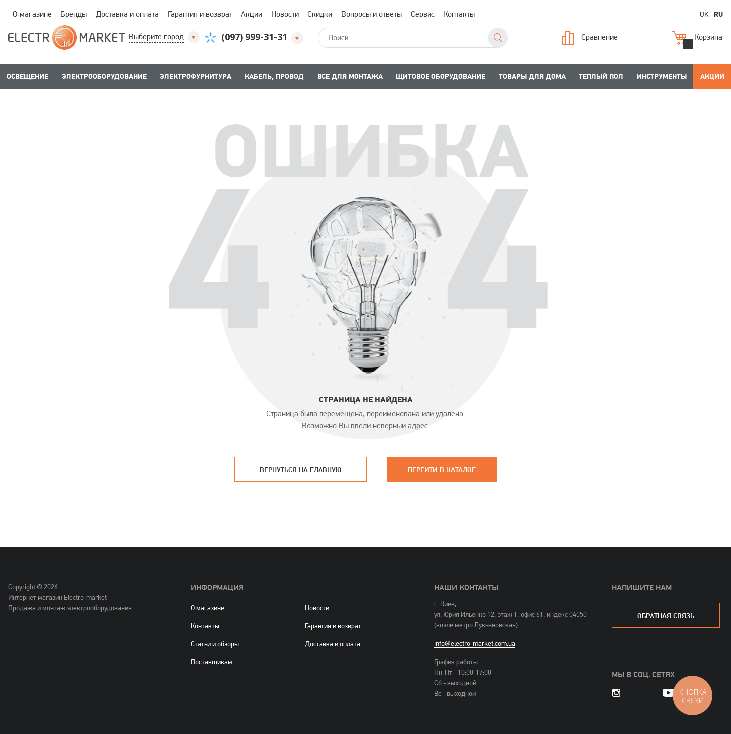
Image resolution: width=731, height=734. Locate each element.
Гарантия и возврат (200, 14)
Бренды (73, 14)
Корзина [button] (697, 38)
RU (718, 14)
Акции (251, 14)
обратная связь (665, 616)
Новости (285, 14)
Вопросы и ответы (371, 14)
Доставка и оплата (127, 14)
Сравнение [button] (590, 38)
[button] (165, 37)
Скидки (319, 14)
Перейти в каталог (442, 470)
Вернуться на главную (300, 470)
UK (704, 14)
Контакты (459, 14)
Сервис (423, 14)
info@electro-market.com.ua (474, 644)
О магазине (32, 14)
